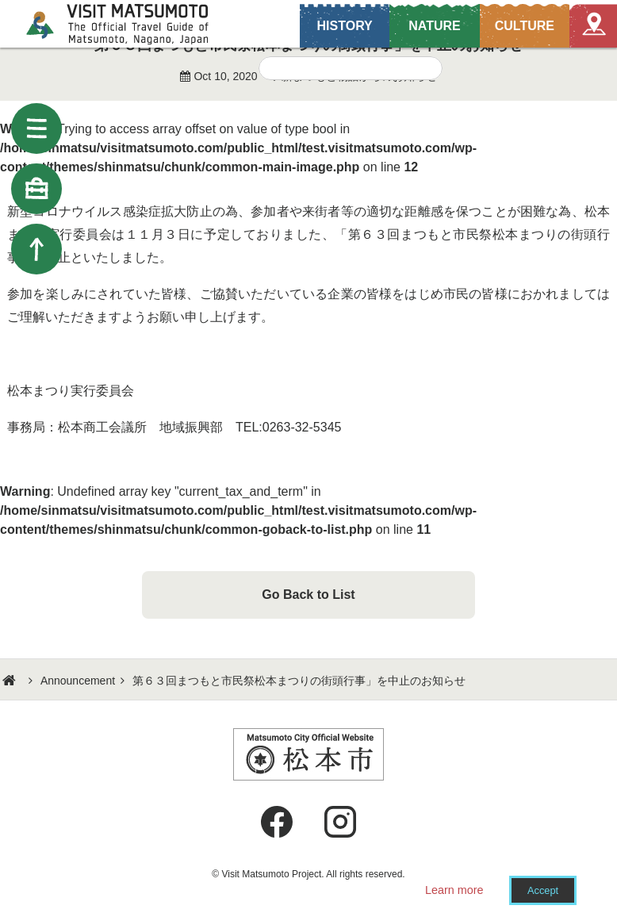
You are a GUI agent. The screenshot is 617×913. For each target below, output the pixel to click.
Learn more (454, 890)
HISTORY (345, 26)
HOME (11, 680)
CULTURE (524, 26)
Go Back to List (308, 594)
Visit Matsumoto (131, 24)
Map (593, 26)
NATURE (434, 26)
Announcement (77, 680)
